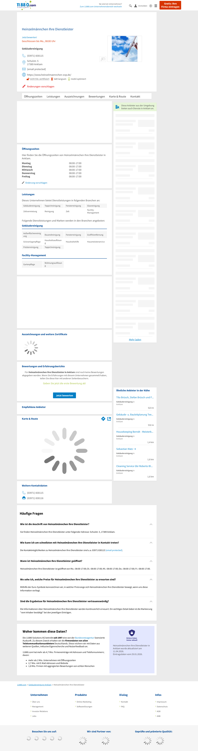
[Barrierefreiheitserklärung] (151, 5)
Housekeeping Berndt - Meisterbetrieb (135, 431)
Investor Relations (40, 711)
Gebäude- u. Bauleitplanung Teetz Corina (135, 414)
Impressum (162, 701)
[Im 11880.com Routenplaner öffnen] (103, 418)
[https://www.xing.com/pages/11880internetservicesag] (52, 739)
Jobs (34, 716)
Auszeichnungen (74, 96)
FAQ (122, 706)
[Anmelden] (141, 5)
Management (37, 706)
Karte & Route (117, 96)
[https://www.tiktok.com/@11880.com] (36, 739)
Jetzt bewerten (64, 395)
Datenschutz (162, 706)
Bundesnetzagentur (84, 637)
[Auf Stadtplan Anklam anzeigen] (109, 418)
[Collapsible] (151, 524)
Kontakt (135, 96)
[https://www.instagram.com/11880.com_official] (44, 739)
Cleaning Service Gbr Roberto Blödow (135, 466)
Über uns (36, 701)
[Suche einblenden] (131, 5)
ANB (158, 716)
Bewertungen (97, 96)
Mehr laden (135, 339)
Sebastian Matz (124, 449)
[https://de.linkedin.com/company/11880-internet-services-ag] (60, 739)
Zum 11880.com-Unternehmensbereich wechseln (101, 6)
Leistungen (53, 96)
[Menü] (157, 5)
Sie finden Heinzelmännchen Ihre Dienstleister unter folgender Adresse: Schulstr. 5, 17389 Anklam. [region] (67, 531)
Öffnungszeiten (33, 96)
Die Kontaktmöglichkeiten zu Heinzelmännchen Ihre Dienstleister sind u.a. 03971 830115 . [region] (71, 550)
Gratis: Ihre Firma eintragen (170, 5)
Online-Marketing (84, 701)
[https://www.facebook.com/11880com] (29, 739)
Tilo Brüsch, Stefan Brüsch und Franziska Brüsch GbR (135, 397)
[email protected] (114, 550)
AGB (158, 711)
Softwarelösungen (84, 706)
